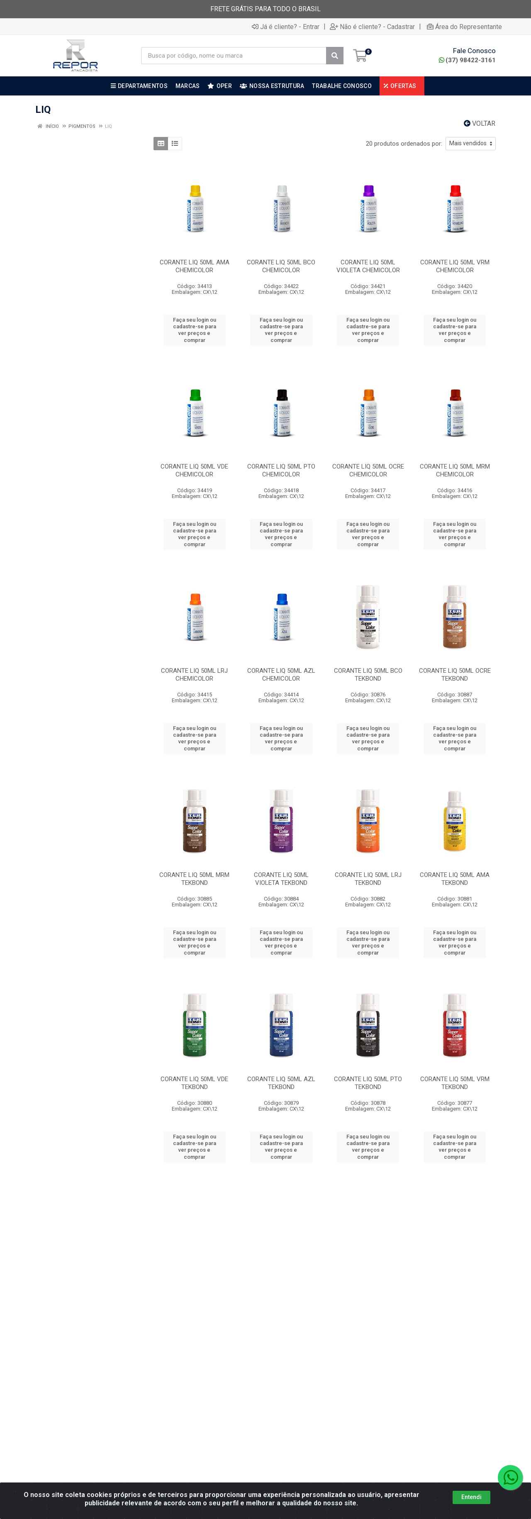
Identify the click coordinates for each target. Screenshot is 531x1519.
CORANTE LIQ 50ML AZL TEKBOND (281, 1083)
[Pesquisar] (334, 55)
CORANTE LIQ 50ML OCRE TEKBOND (455, 674)
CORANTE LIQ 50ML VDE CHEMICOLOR (194, 470)
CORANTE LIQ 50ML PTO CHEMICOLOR (281, 470)
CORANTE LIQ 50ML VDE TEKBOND (194, 1083)
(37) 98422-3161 (467, 60)
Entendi (471, 1497)
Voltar (479, 123)
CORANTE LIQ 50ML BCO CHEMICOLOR (281, 266)
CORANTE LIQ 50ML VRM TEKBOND (455, 1083)
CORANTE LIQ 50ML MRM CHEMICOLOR (455, 470)
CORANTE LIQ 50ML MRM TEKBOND (194, 878)
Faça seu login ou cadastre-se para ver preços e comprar (194, 330)
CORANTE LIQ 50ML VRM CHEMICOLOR (455, 266)
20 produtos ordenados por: (404, 143)
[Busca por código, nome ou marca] (233, 55)
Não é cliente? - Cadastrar (372, 26)
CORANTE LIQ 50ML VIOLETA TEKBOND (281, 878)
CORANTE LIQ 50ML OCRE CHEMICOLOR (368, 470)
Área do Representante (464, 26)
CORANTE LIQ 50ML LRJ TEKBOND (368, 878)
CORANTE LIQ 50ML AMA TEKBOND (455, 878)
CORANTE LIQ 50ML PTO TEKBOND (368, 1083)
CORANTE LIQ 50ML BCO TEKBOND (368, 674)
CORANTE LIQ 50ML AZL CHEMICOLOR (281, 674)
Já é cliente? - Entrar (285, 26)
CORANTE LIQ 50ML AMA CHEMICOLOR (194, 266)
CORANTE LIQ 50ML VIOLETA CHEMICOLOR (368, 266)
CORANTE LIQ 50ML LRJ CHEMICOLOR (194, 674)
